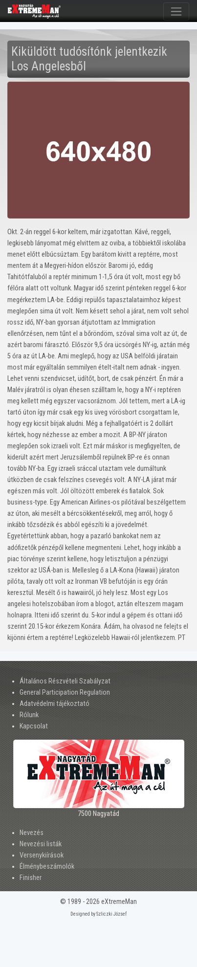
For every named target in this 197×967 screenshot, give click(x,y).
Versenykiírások (42, 855)
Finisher (31, 878)
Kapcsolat (34, 726)
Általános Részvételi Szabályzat (65, 681)
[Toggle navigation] (176, 11)
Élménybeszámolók (47, 866)
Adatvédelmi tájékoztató (54, 704)
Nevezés (32, 833)
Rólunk (29, 715)
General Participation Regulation (65, 692)
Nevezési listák (41, 844)
